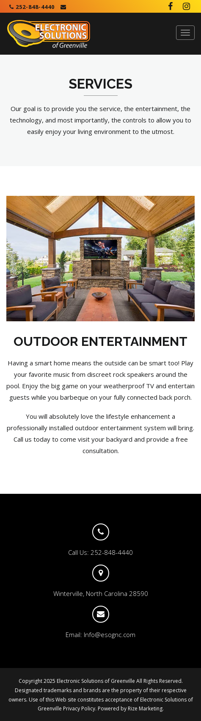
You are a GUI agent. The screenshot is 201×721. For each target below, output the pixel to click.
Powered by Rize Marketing (130, 708)
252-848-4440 (32, 7)
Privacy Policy (79, 708)
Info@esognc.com (109, 634)
